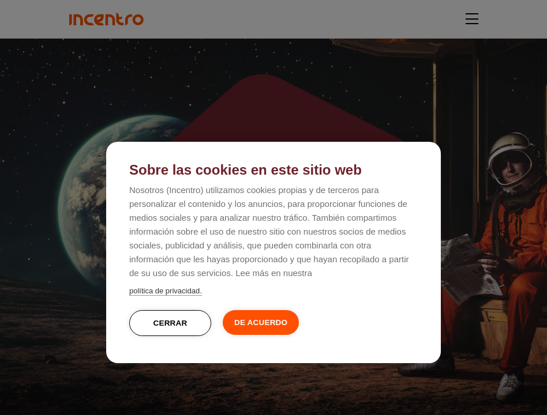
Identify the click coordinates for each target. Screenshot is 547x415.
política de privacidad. (165, 290)
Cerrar (170, 323)
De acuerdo (260, 322)
